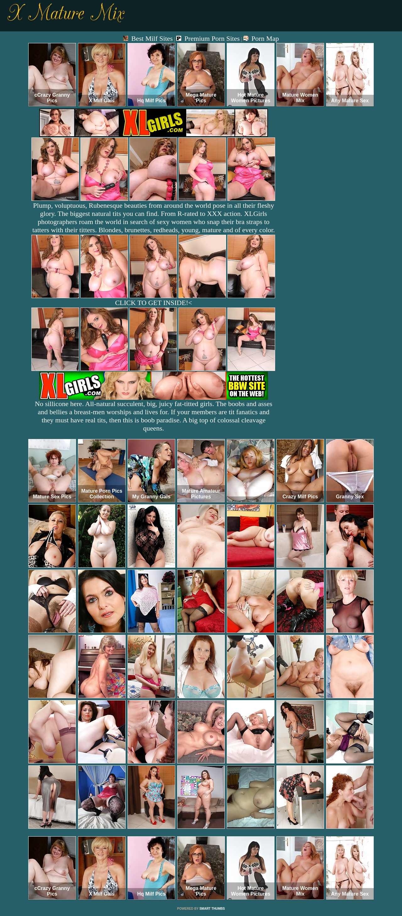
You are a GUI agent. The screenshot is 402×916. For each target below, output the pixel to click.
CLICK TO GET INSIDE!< (153, 303)
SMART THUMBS (212, 908)
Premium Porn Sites (208, 38)
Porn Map (261, 38)
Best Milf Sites (148, 38)
